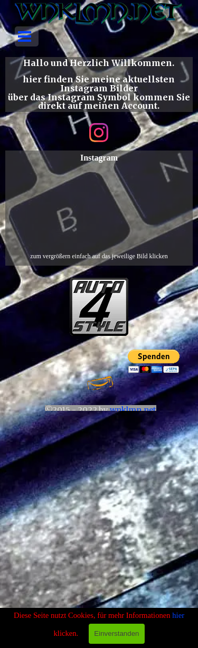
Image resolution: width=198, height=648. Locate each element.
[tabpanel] (99, 84)
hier (178, 615)
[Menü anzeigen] (25, 36)
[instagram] (99, 132)
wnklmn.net (133, 410)
